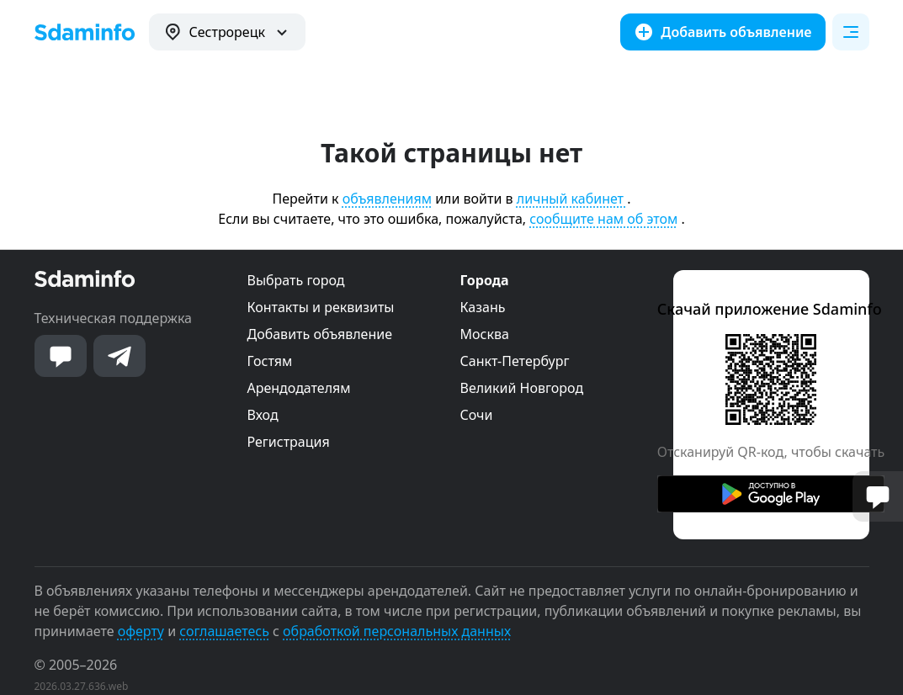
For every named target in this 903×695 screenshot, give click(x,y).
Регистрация (288, 441)
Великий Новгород (522, 388)
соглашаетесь (224, 631)
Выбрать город (296, 280)
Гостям (270, 361)
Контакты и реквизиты (321, 307)
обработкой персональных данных (397, 631)
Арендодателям (299, 388)
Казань (483, 307)
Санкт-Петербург (515, 361)
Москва (484, 334)
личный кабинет (572, 198)
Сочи (476, 415)
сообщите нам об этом (603, 219)
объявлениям (387, 198)
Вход (263, 415)
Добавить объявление (319, 334)
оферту (141, 631)
